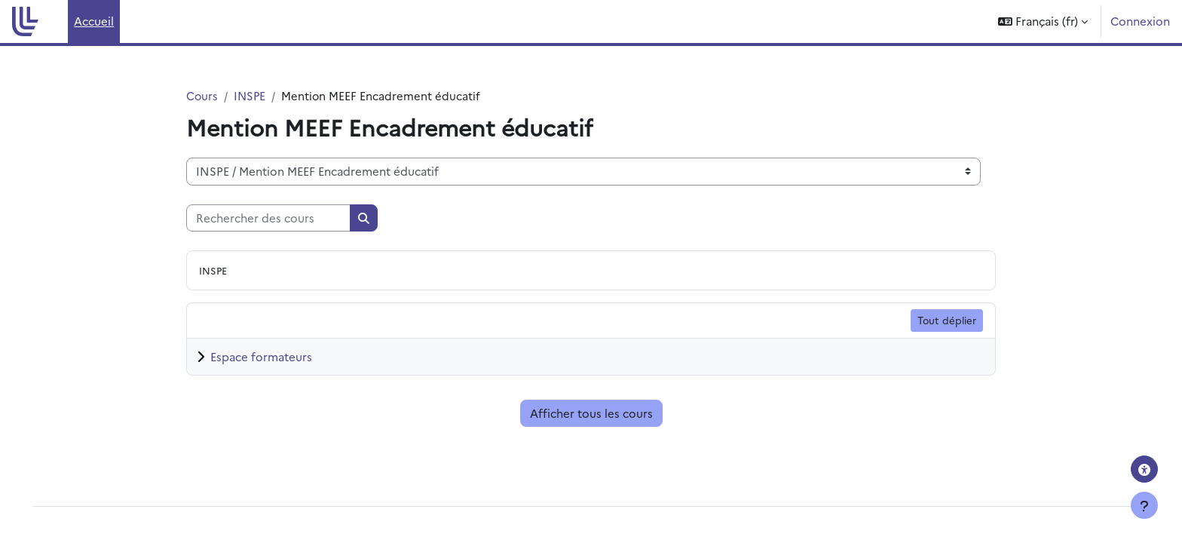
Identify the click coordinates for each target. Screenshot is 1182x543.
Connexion (1140, 21)
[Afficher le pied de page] (1144, 505)
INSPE (251, 95)
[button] (1043, 21)
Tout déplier (946, 320)
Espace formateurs (261, 357)
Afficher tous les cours (591, 414)
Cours (202, 95)
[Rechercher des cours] (268, 218)
